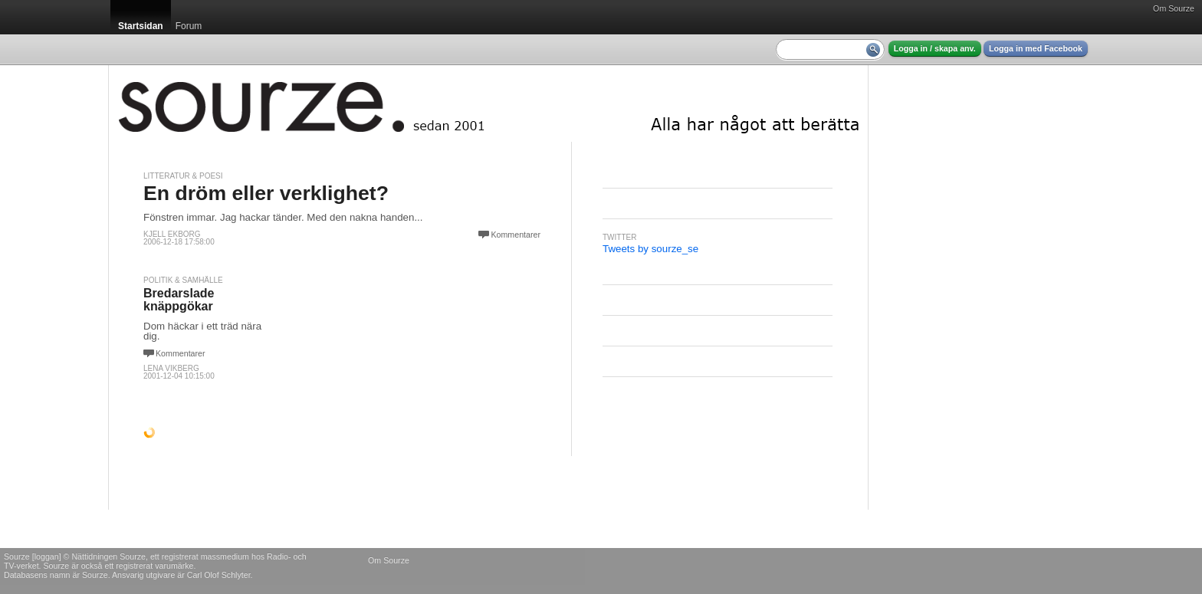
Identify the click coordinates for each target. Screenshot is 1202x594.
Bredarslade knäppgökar (179, 300)
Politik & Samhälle (183, 280)
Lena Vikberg (171, 368)
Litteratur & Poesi (183, 176)
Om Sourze (1173, 8)
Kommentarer (515, 234)
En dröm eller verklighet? (266, 193)
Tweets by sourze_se (650, 248)
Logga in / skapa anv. (935, 48)
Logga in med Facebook (1035, 48)
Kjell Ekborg (172, 234)
